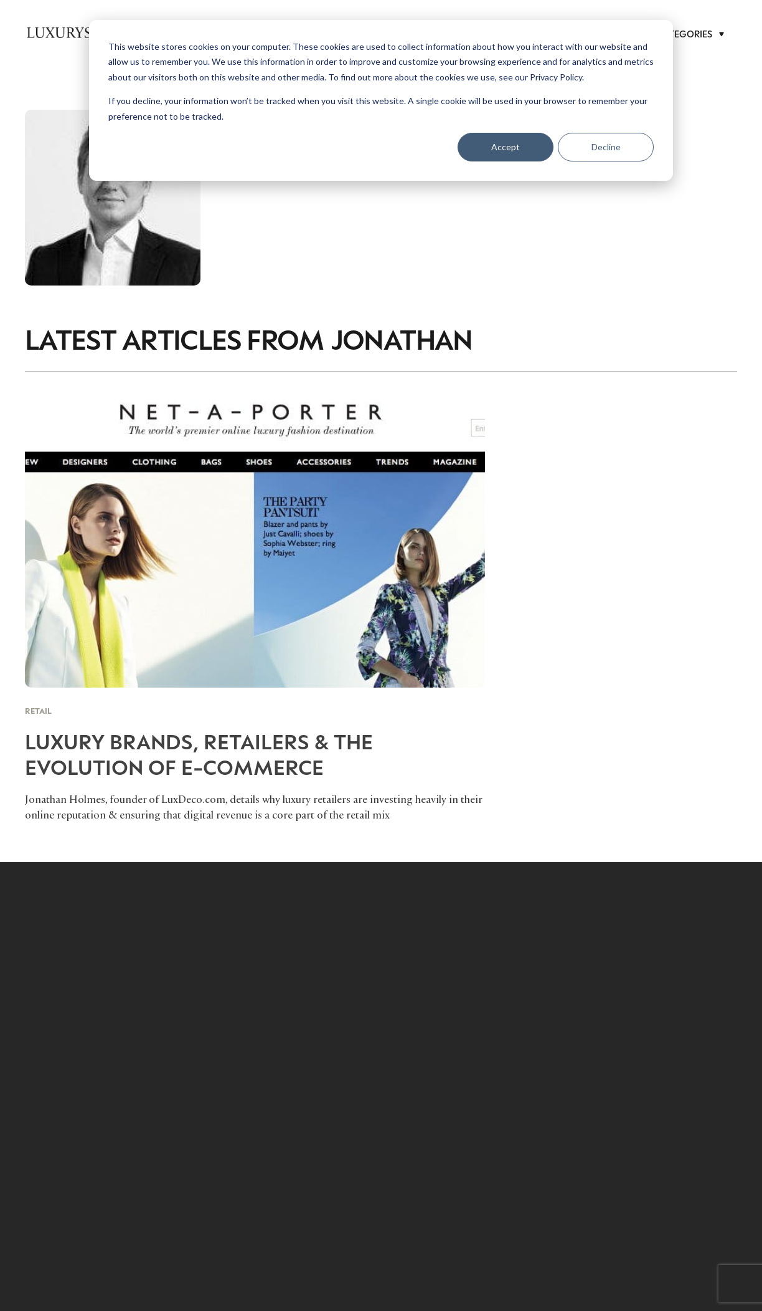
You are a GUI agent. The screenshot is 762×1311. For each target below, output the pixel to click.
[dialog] (381, 100)
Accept (505, 147)
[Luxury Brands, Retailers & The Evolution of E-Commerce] (255, 606)
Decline (606, 147)
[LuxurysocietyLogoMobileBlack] (86, 32)
